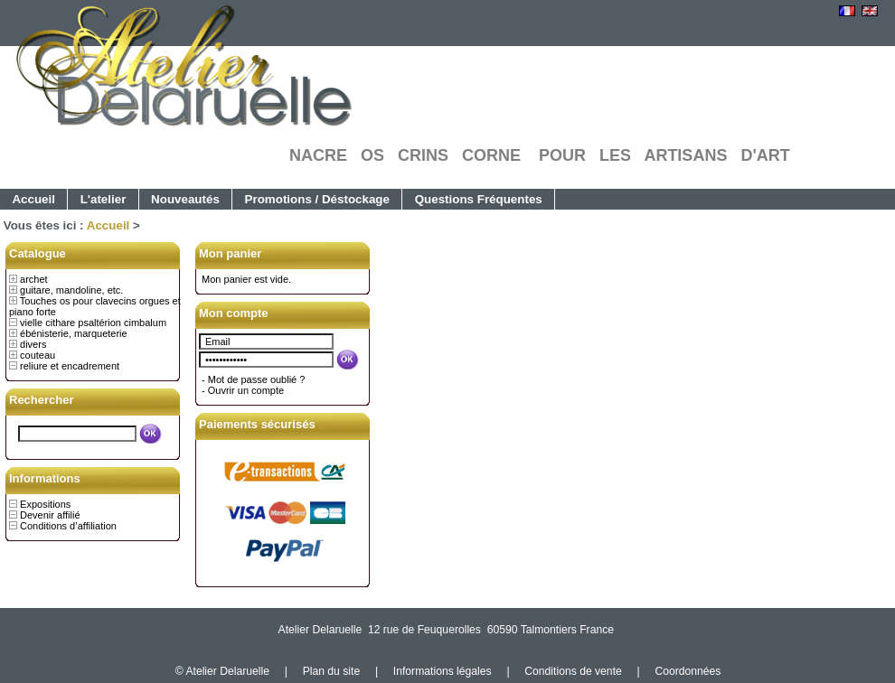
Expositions (45, 504)
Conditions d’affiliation (68, 525)
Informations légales (442, 671)
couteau (37, 355)
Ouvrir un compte (246, 390)
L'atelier (103, 199)
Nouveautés (185, 199)
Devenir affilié (50, 515)
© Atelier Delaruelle (224, 671)
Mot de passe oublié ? (257, 379)
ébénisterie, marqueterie (73, 333)
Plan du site (332, 671)
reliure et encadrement (69, 365)
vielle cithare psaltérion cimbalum (93, 322)
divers (33, 344)
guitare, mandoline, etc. (71, 290)
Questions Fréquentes (478, 199)
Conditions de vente (572, 671)
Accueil (33, 199)
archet (34, 279)
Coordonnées (688, 671)
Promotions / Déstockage (317, 199)
